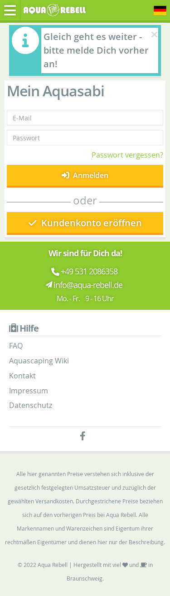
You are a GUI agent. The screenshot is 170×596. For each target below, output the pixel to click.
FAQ (16, 346)
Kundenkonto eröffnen (85, 223)
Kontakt (22, 376)
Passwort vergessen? (127, 155)
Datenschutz (30, 405)
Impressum (28, 391)
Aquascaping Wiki (39, 361)
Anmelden (85, 175)
